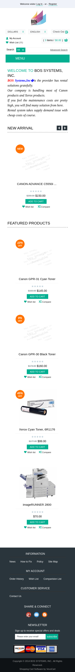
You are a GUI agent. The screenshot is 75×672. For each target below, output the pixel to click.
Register (53, 4)
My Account (15, 38)
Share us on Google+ (29, 615)
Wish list (29, 207)
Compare (45, 207)
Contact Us (15, 596)
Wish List (16, 42)
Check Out (58, 31)
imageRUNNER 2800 (37, 504)
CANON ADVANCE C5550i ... (36, 184)
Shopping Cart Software (31, 669)
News (13, 561)
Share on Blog (45, 615)
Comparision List (52, 579)
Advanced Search (59, 50)
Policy (40, 561)
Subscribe (52, 636)
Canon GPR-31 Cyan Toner (37, 279)
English (35, 32)
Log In (39, 4)
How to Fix (26, 561)
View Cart (66, 40)
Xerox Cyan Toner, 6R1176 (37, 429)
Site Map (53, 561)
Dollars (13, 32)
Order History (17, 579)
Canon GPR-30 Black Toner (37, 354)
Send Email (37, 615)
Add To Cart (36, 201)
